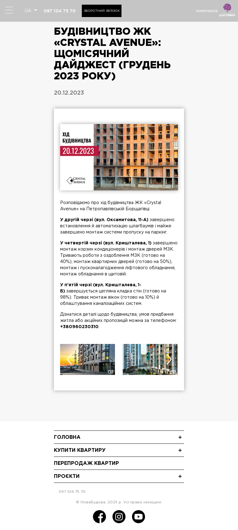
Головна (67, 437)
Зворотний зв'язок (102, 11)
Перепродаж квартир (86, 463)
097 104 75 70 (60, 10)
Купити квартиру (80, 450)
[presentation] (69, 359)
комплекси (207, 11)
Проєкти (67, 476)
